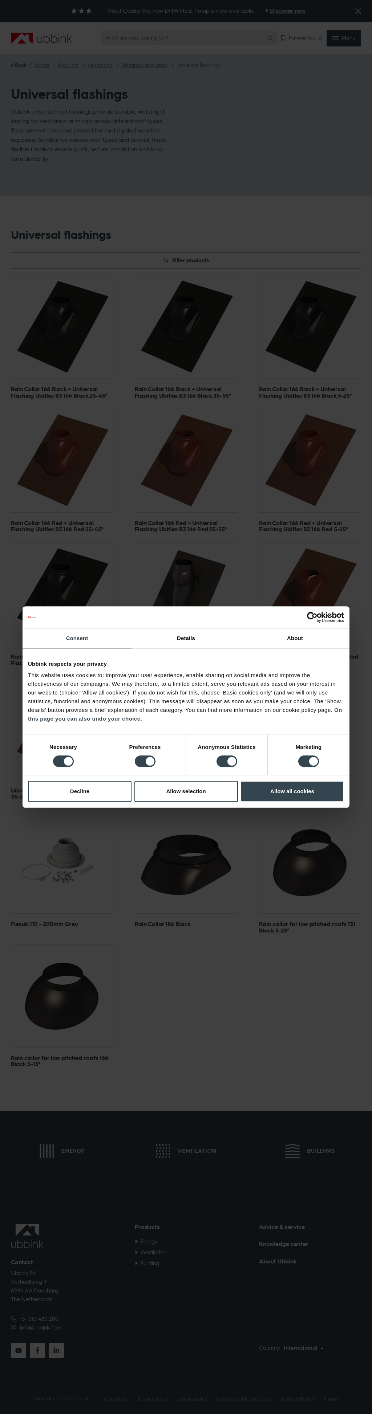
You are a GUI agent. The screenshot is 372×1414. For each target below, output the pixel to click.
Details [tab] (186, 638)
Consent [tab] (77, 638)
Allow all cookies (292, 791)
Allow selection (186, 791)
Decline (79, 791)
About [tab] (295, 638)
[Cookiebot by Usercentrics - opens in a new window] (312, 617)
